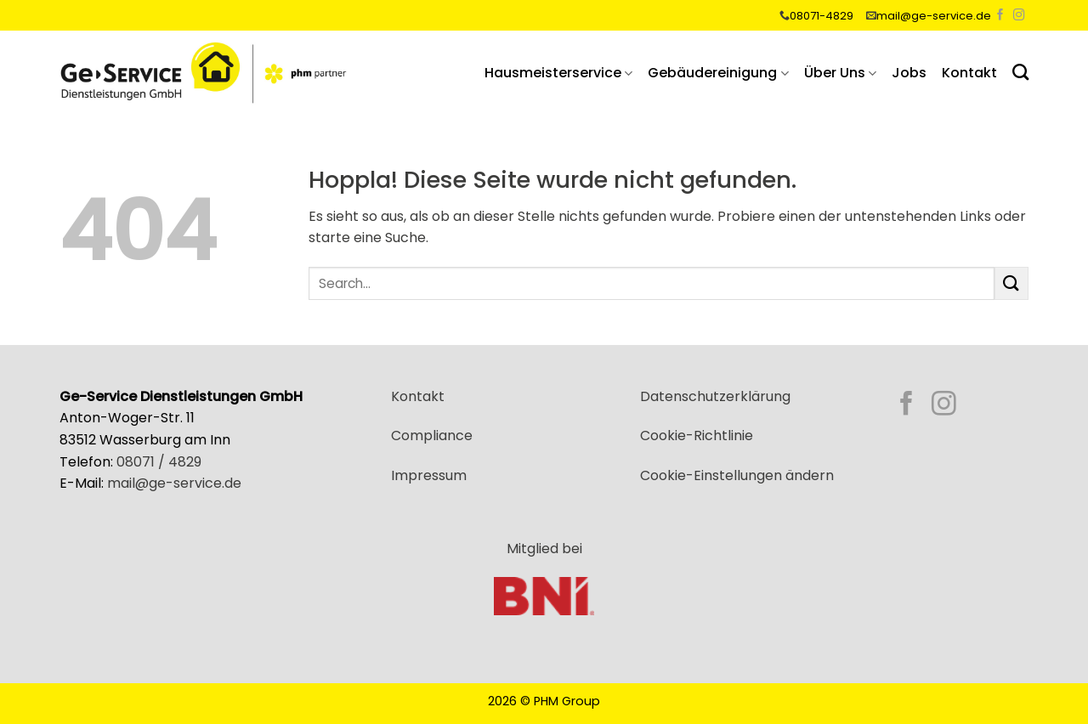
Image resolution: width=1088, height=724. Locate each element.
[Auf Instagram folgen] (1019, 15)
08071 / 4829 (158, 462)
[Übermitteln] (1011, 283)
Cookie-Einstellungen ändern (737, 475)
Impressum (429, 475)
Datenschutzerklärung (715, 396)
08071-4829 (821, 16)
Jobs (909, 72)
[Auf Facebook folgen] (1000, 15)
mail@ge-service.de (933, 16)
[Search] (1020, 71)
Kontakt (969, 72)
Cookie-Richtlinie (696, 435)
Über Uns (840, 72)
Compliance (432, 435)
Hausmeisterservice (558, 72)
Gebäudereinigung (718, 72)
